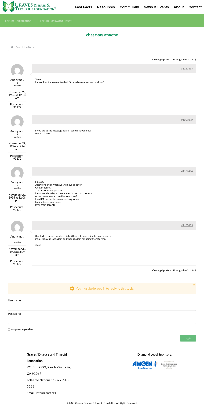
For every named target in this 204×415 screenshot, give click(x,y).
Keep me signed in (22, 329)
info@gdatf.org (46, 393)
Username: (15, 300)
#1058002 (187, 119)
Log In (188, 338)
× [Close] (194, 284)
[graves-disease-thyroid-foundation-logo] (29, 2)
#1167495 (187, 225)
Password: (14, 313)
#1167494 (187, 171)
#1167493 (187, 68)
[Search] (12, 47)
